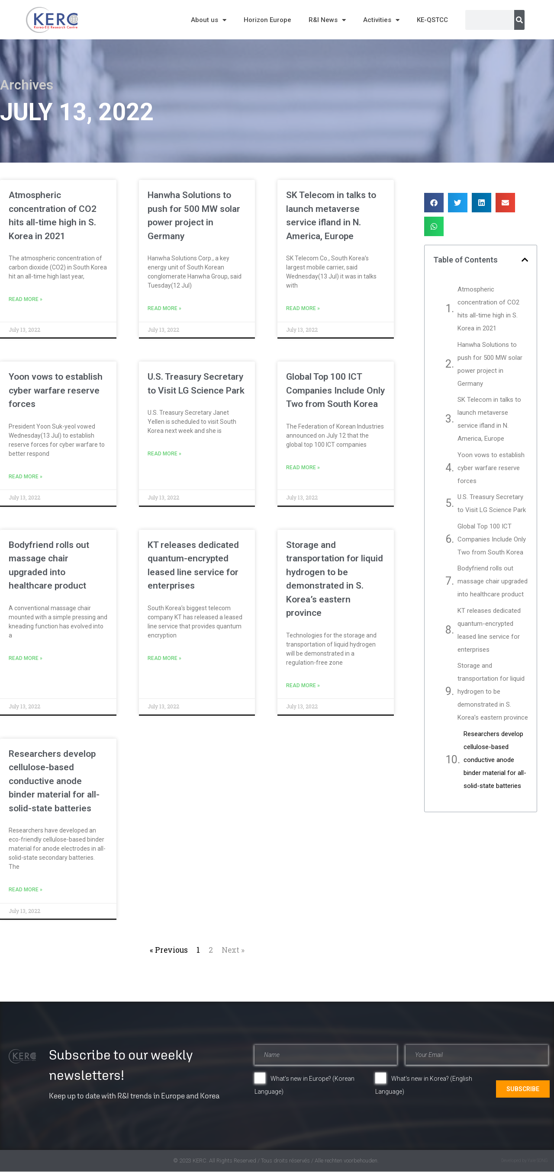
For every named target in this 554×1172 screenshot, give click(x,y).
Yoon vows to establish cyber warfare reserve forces (56, 390)
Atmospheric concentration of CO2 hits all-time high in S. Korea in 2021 (488, 308)
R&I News (327, 20)
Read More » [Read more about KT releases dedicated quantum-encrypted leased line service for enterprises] (164, 658)
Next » (233, 950)
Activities (381, 20)
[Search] (519, 20)
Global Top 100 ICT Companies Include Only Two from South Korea (335, 390)
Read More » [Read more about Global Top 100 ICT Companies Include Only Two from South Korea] (303, 467)
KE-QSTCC (432, 20)
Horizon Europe (267, 20)
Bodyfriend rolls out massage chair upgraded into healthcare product (492, 581)
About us (208, 20)
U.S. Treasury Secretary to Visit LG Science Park (491, 503)
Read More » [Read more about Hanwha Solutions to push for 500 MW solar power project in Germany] (164, 308)
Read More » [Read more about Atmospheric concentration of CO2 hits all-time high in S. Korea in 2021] (25, 299)
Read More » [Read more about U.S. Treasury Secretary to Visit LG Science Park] (164, 454)
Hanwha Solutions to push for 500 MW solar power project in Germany (489, 364)
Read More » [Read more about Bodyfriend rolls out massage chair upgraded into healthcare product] (25, 658)
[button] (434, 202)
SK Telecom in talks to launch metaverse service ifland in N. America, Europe (489, 419)
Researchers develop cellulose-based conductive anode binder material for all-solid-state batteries (54, 781)
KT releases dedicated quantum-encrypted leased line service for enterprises (489, 630)
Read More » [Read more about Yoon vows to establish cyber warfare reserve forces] (25, 477)
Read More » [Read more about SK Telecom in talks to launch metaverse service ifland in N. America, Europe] (303, 308)
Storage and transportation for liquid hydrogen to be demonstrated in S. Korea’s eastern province (492, 691)
